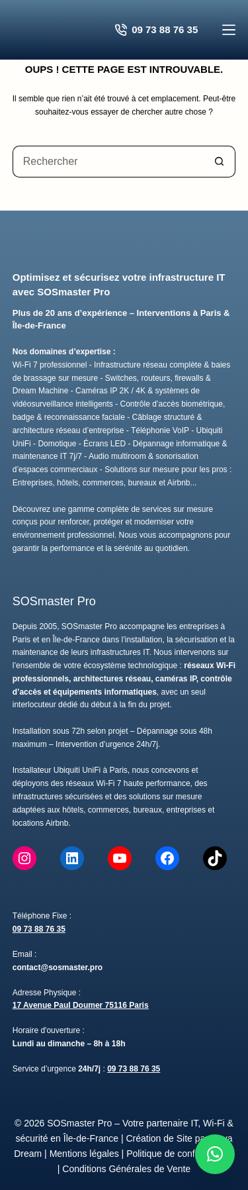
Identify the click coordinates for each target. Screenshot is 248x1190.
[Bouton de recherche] (219, 161)
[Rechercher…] (108, 161)
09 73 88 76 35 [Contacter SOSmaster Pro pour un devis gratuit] (156, 30)
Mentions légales (84, 1153)
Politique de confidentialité (180, 1153)
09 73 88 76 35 (39, 929)
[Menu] (228, 29)
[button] (215, 1154)
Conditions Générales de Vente (126, 1169)
